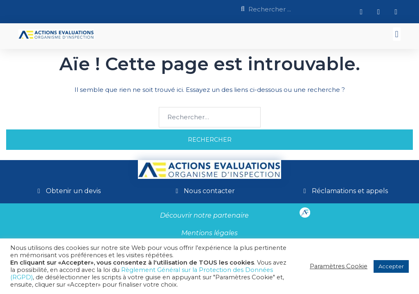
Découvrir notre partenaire (204, 215)
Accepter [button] (391, 266)
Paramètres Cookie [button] (338, 266)
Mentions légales (209, 233)
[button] (397, 34)
